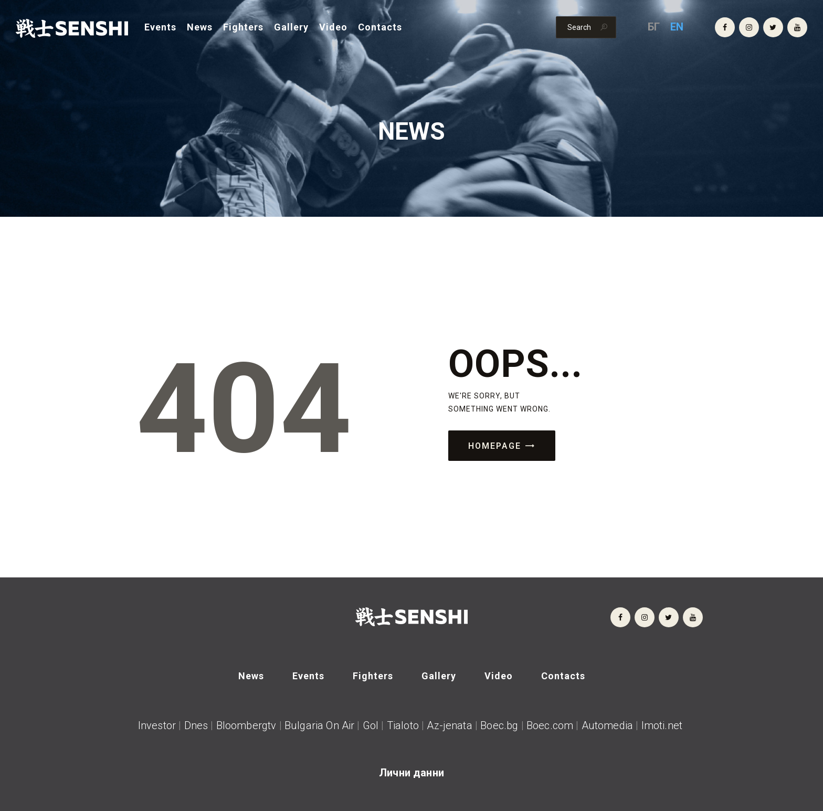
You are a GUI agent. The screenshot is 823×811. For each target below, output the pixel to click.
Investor (157, 725)
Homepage (494, 446)
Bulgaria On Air (319, 725)
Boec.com (549, 725)
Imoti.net (663, 725)
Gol (370, 725)
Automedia (607, 725)
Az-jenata (449, 725)
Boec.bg (498, 725)
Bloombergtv (246, 725)
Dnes (196, 725)
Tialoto (403, 725)
